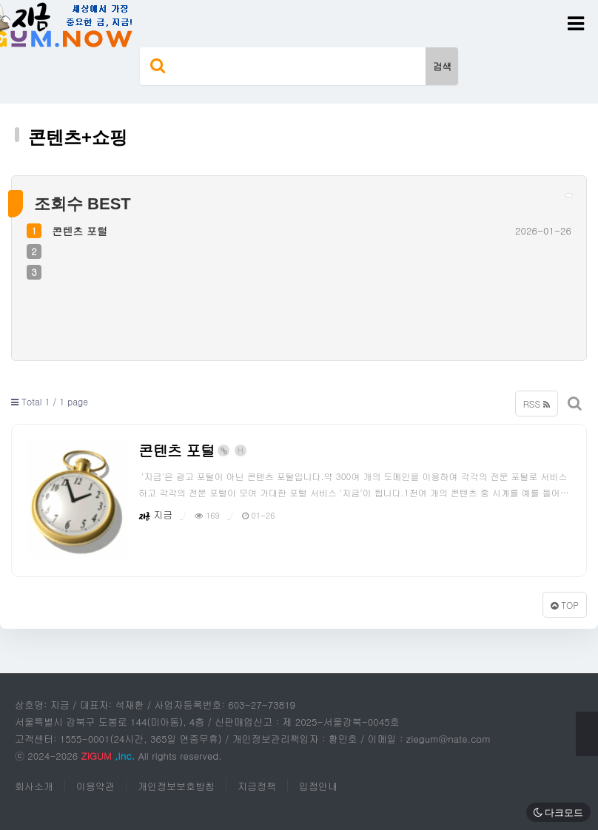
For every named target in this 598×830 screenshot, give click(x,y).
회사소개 (34, 786)
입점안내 (318, 786)
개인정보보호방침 (176, 786)
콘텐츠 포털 (79, 230)
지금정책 (257, 786)
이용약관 (95, 786)
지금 (155, 514)
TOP (565, 604)
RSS (536, 403)
